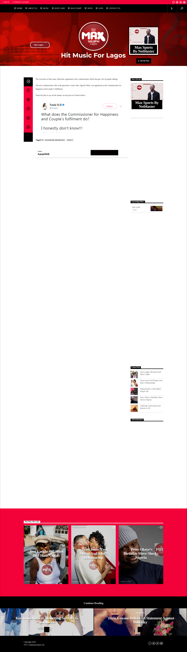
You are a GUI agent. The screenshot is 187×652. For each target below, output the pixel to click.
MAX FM (29, 580)
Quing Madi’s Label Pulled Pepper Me (150, 390)
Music (46, 8)
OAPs (100, 8)
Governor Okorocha (55, 140)
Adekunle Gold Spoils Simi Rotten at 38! (150, 407)
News (90, 8)
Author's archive (104, 153)
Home (19, 8)
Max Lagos (40, 45)
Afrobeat (29, 527)
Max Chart (76, 8)
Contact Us (114, 8)
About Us (32, 8)
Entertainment (79, 527)
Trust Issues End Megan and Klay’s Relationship (151, 381)
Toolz (70, 140)
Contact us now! (20, 2)
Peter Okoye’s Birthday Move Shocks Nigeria (151, 398)
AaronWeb (43, 154)
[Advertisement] (147, 158)
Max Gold (136, 207)
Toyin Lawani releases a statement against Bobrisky (141, 620)
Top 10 (5, 2)
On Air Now (143, 61)
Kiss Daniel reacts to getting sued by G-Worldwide (47, 620)
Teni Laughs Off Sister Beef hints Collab (150, 373)
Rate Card (60, 8)
